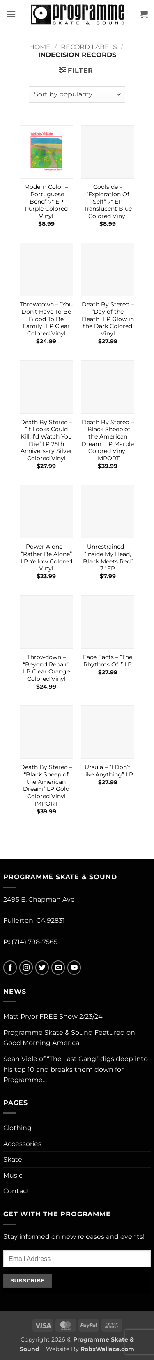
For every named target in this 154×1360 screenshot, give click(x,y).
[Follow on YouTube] (74, 967)
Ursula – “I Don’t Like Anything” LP (107, 771)
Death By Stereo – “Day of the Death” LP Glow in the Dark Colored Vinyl (108, 319)
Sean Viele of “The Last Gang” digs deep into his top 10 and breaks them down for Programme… (75, 1069)
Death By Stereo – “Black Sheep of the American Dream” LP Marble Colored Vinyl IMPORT (107, 440)
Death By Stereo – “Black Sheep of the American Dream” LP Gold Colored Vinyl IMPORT (46, 785)
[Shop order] (77, 94)
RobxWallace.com (107, 1349)
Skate (12, 1159)
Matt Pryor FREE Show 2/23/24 (53, 1016)
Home (40, 47)
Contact (16, 1191)
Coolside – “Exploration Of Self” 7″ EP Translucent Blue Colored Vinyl (108, 201)
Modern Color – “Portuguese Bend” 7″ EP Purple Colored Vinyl (46, 201)
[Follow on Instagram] (26, 967)
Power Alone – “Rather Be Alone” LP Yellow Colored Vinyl (46, 557)
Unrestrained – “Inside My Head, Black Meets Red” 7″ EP (108, 557)
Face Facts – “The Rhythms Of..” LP (107, 661)
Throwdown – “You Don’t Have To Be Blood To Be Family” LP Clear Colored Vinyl (46, 319)
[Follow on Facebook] (10, 967)
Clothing (17, 1128)
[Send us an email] (58, 967)
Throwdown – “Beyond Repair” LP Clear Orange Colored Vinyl (46, 668)
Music (13, 1175)
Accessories (22, 1144)
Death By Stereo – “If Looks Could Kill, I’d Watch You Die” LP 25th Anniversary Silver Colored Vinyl (46, 440)
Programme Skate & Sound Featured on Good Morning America (69, 1038)
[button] (11, 14)
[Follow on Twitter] (42, 967)
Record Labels (89, 47)
